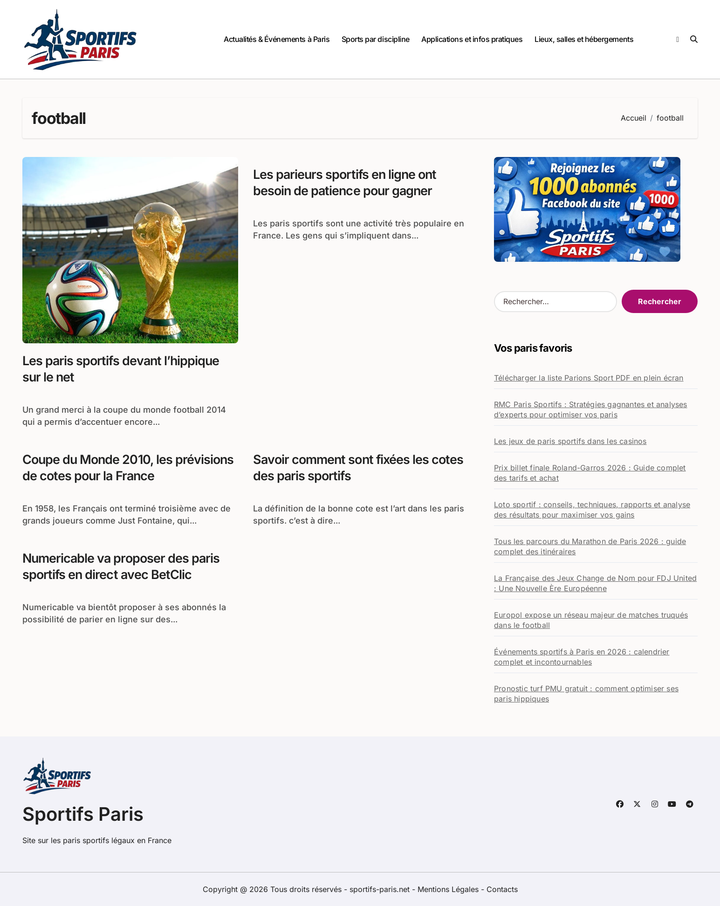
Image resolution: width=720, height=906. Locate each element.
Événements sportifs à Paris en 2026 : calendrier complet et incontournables (582, 657)
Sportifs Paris (83, 814)
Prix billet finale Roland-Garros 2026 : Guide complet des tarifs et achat (590, 473)
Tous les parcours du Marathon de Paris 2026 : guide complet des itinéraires (590, 546)
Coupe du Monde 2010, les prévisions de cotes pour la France (128, 468)
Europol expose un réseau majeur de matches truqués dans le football (591, 620)
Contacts (502, 889)
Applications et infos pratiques (471, 39)
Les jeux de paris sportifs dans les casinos (570, 441)
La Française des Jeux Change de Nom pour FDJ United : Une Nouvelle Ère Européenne (595, 583)
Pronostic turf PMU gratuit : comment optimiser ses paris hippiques (586, 693)
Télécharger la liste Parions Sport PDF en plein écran (589, 377)
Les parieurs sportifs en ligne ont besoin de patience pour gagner (346, 182)
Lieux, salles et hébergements (584, 39)
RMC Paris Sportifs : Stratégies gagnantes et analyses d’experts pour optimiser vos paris (590, 409)
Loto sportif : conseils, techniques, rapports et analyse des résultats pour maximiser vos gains (592, 509)
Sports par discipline (376, 39)
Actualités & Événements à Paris (276, 39)
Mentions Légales (449, 889)
